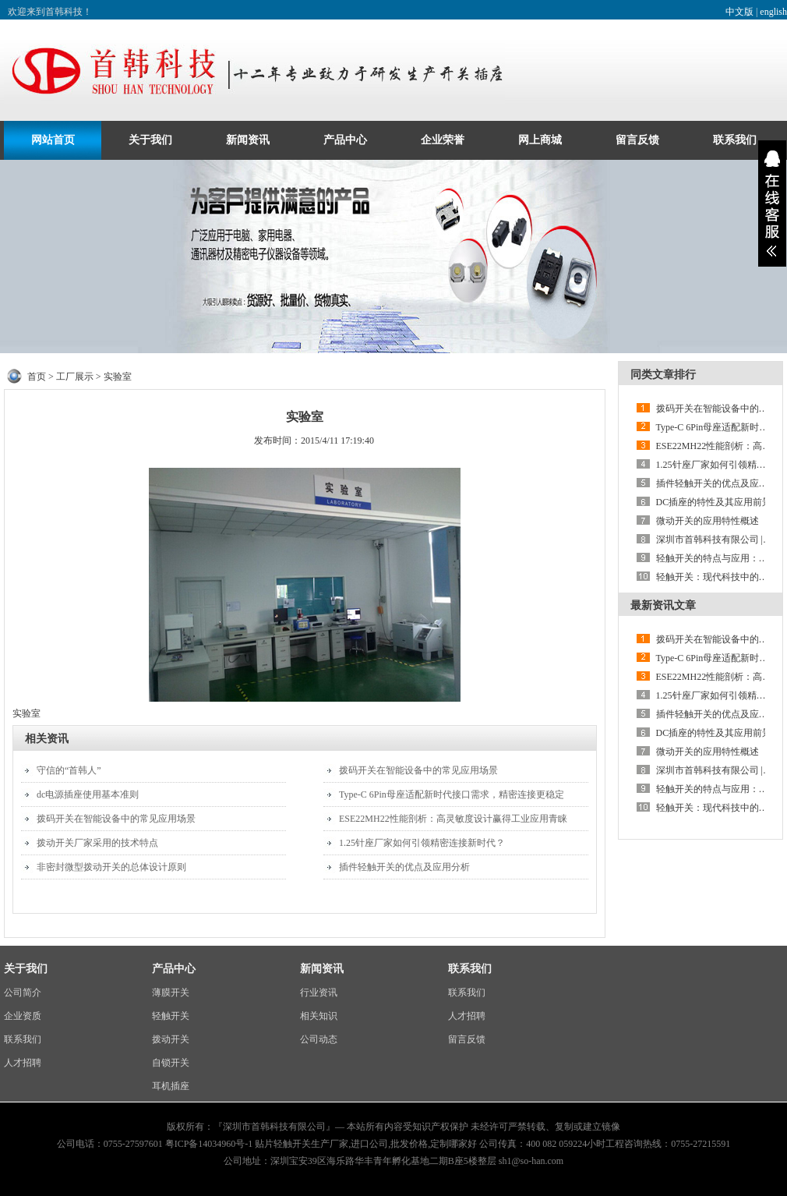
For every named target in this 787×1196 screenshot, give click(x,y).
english (773, 11)
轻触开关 (170, 1015)
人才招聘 (22, 1062)
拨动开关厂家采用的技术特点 (97, 842)
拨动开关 (170, 1039)
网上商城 (540, 140)
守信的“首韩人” (69, 770)
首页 (36, 376)
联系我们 (735, 140)
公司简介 (22, 992)
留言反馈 (637, 140)
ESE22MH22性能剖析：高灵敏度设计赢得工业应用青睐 (453, 818)
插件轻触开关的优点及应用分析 (404, 867)
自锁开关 (170, 1062)
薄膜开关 (170, 992)
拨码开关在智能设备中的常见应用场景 (116, 818)
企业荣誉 (442, 140)
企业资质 (22, 1015)
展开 (772, 203)
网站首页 (53, 140)
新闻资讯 (248, 140)
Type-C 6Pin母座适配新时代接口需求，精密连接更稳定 (451, 794)
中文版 (739, 11)
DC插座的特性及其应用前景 (714, 502)
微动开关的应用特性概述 (707, 520)
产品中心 (345, 140)
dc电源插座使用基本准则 (88, 794)
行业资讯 (318, 992)
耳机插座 (170, 1086)
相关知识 (318, 1015)
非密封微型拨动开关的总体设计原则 (111, 867)
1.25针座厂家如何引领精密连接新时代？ (422, 842)
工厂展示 (75, 376)
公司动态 (318, 1039)
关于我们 (150, 140)
